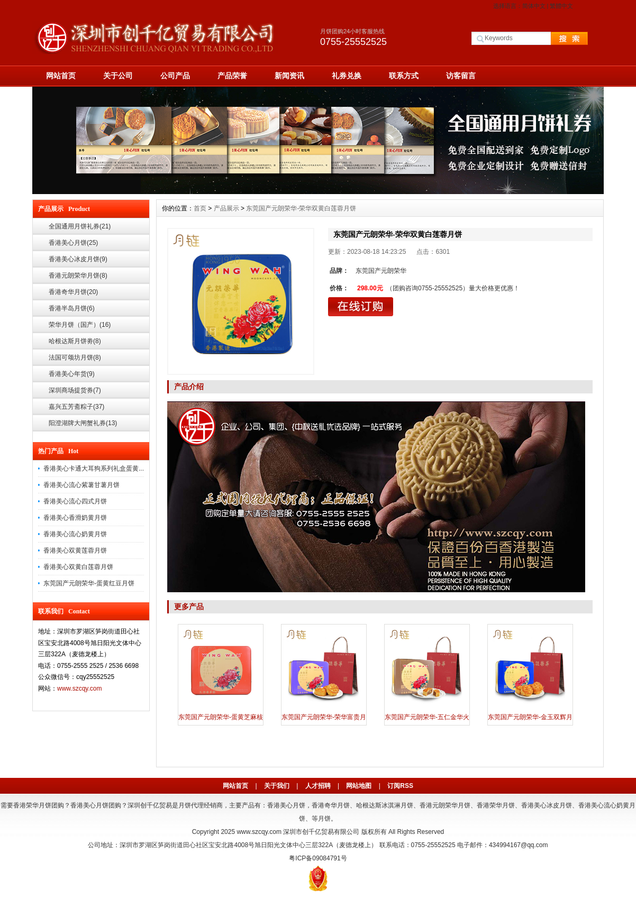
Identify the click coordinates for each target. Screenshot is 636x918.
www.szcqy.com (79, 688)
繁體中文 (561, 6)
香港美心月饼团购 (95, 805)
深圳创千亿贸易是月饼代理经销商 (175, 805)
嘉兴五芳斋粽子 (76, 406)
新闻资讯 (289, 75)
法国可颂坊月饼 (75, 357)
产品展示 (226, 208)
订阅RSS (400, 786)
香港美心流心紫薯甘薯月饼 (81, 485)
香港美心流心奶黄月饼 (75, 534)
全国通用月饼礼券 (80, 226)
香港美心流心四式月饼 (75, 501)
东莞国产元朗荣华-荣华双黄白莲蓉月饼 (301, 208)
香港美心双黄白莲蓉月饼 (78, 567)
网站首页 (61, 75)
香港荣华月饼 (496, 805)
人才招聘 (318, 786)
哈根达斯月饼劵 (75, 341)
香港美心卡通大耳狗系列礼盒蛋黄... (93, 468)
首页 (200, 208)
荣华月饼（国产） (80, 324)
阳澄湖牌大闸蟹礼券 (83, 423)
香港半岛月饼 (72, 308)
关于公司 (118, 75)
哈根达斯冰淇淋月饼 (384, 805)
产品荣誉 (232, 75)
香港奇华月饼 (73, 292)
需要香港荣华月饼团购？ (35, 805)
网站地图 (358, 786)
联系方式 (404, 75)
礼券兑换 (346, 75)
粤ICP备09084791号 (318, 858)
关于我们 (276, 786)
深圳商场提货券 (75, 390)
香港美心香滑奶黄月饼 (75, 517)
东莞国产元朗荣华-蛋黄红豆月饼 (88, 583)
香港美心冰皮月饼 (78, 259)
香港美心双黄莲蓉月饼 (75, 550)
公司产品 (175, 75)
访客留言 (461, 75)
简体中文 (534, 6)
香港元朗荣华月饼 (78, 275)
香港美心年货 (72, 374)
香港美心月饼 (73, 242)
